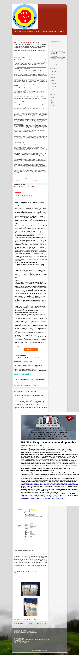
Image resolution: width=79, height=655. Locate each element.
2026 (52, 106)
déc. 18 (54, 86)
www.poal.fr (16, 630)
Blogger (45, 650)
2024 (52, 103)
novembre (54, 83)
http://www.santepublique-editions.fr (20, 634)
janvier (53, 71)
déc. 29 (54, 89)
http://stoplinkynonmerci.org (18, 640)
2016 (52, 68)
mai (53, 77)
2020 (52, 97)
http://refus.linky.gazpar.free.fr (19, 637)
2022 (52, 100)
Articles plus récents (18, 623)
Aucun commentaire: (27, 180)
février (53, 72)
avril (53, 75)
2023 (52, 102)
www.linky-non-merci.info (18, 631)
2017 (52, 69)
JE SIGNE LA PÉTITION (31, 349)
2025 (52, 105)
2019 (52, 96)
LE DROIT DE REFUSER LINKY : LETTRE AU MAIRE (26, 42)
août (53, 80)
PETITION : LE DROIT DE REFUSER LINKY (24, 186)
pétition (18, 221)
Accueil (30, 623)
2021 (52, 99)
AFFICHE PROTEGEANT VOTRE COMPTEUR (25, 391)
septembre (54, 82)
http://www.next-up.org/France (19, 638)
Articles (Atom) (21, 625)
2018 (52, 94)
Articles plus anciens (42, 623)
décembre (54, 85)
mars (53, 74)
